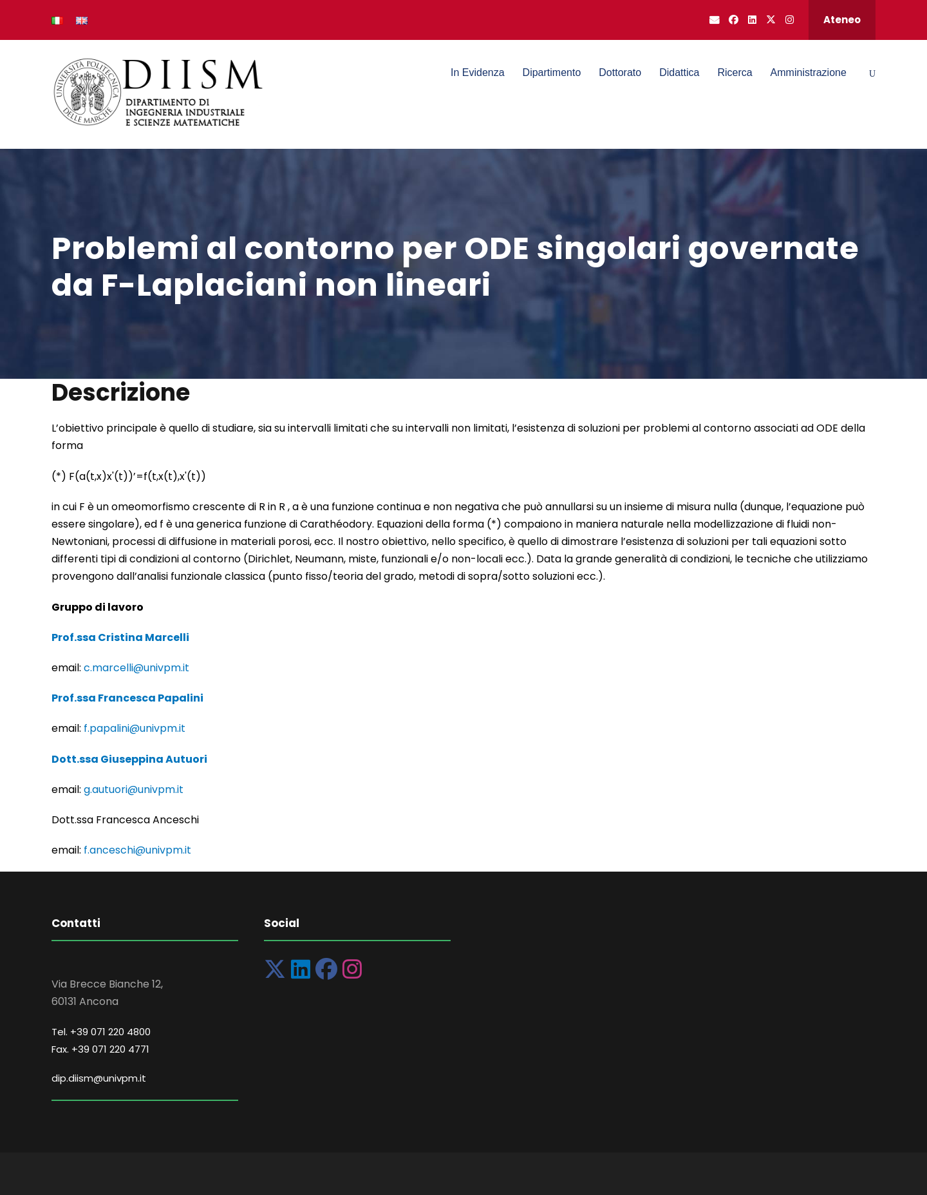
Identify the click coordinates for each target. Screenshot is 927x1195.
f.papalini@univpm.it (134, 728)
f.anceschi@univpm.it (137, 850)
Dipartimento (552, 72)
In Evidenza (478, 72)
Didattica (679, 72)
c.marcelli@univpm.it (136, 667)
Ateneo (842, 19)
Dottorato (620, 72)
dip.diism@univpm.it (99, 1078)
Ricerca (734, 72)
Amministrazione (809, 72)
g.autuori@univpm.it (133, 789)
